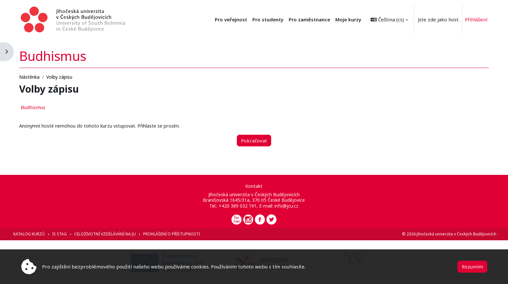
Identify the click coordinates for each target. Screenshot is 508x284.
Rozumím (472, 266)
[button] (389, 19)
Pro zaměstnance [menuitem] (309, 19)
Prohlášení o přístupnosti (180, 234)
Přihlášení (476, 19)
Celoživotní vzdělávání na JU (114, 234)
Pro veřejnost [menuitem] (231, 19)
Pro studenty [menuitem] (267, 19)
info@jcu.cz (287, 206)
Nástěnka (38, 77)
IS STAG (68, 234)
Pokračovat (254, 140)
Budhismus (42, 107)
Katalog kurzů (38, 234)
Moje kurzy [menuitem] (348, 19)
